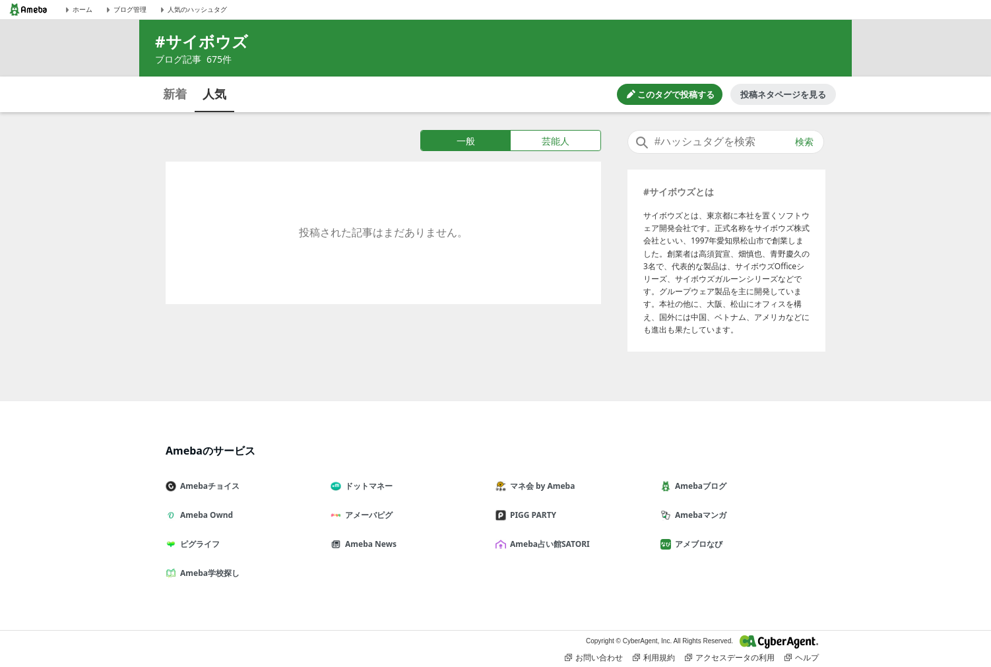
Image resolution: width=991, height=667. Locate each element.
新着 (175, 94)
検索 (804, 142)
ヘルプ (801, 657)
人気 (214, 94)
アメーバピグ (367, 515)
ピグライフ (198, 544)
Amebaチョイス (208, 486)
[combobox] (725, 142)
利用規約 (654, 657)
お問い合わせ (594, 657)
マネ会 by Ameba (540, 486)
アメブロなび (696, 544)
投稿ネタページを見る (783, 94)
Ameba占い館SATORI (548, 544)
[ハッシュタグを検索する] (725, 142)
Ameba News (369, 544)
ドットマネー (367, 486)
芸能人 (555, 141)
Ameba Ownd (204, 515)
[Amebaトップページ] (28, 9)
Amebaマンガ (698, 515)
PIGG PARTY (531, 515)
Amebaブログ (698, 486)
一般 (466, 141)
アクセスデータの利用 (730, 657)
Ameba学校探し (208, 573)
